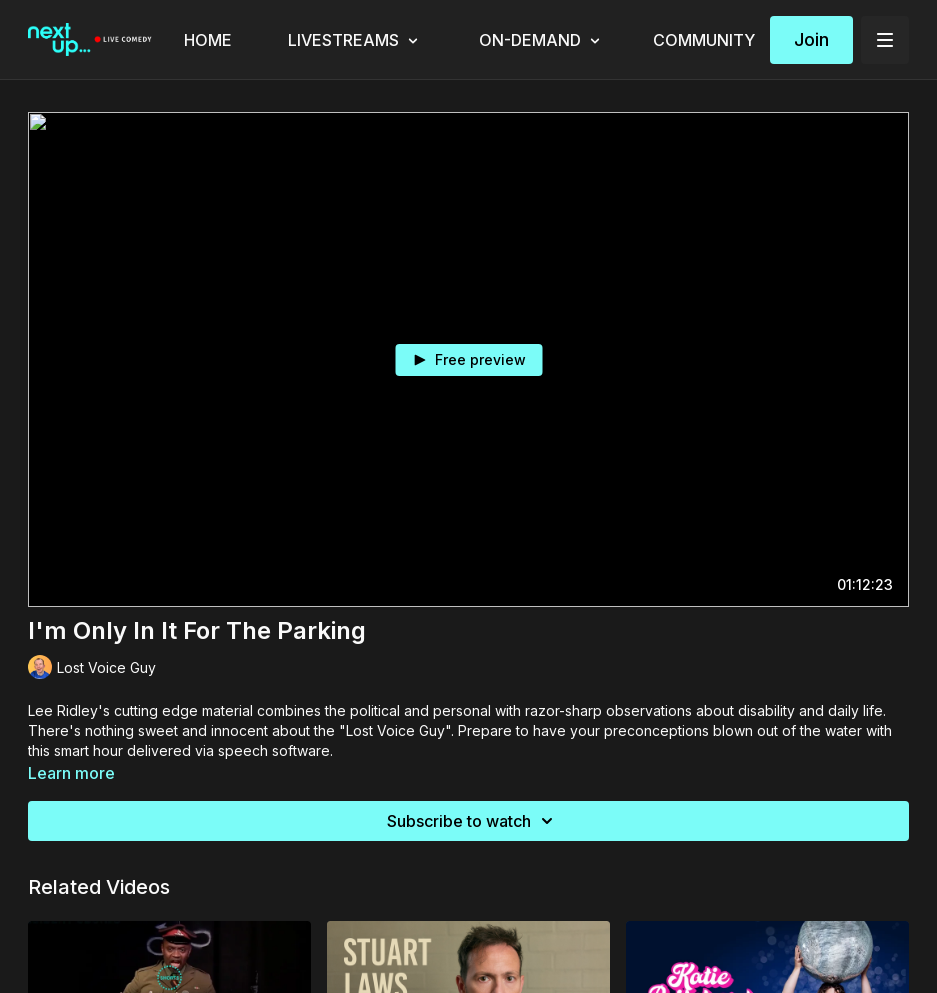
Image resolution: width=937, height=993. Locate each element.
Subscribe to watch (473, 821)
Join (811, 39)
